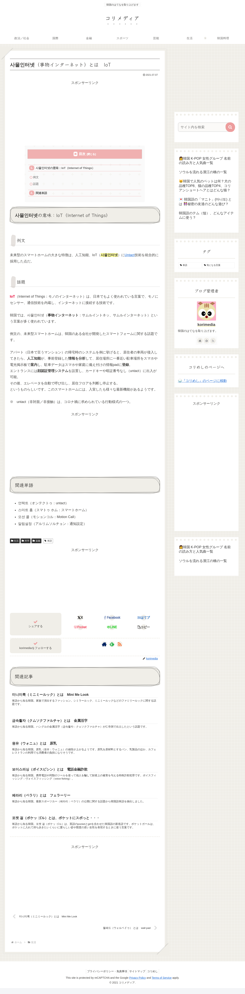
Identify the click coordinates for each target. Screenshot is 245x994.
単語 (48, 542)
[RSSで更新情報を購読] (119, 646)
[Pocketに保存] (80, 629)
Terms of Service (162, 983)
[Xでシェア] (80, 619)
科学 (25, 542)
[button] (143, 629)
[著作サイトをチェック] (104, 646)
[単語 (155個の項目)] (190, 265)
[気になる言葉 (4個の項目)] (218, 265)
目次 (82, 154)
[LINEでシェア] (112, 629)
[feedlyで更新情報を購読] (112, 646)
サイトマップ (137, 977)
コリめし (154, 977)
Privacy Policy (137, 983)
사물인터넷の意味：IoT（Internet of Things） (66, 168)
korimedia (206, 324)
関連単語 (41, 194)
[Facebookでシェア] (112, 619)
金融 (36, 542)
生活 (15, 542)
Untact (130, 257)
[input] (204, 127)
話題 (36, 184)
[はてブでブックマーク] (143, 619)
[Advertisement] (85, 112)
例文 (36, 177)
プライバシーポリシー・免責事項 (105, 977)
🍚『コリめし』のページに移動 (202, 381)
